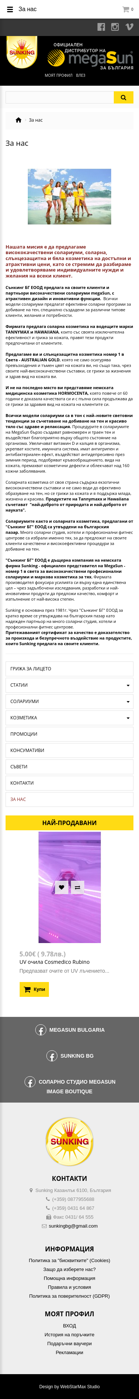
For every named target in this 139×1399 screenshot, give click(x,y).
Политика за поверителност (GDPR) (69, 1296)
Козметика (23, 718)
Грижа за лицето (30, 669)
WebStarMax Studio (80, 1386)
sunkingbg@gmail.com (73, 1226)
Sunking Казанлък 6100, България (73, 1190)
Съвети (18, 766)
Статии (19, 685)
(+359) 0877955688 (73, 1199)
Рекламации (69, 1352)
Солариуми (24, 701)
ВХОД (69, 1326)
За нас (18, 799)
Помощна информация (69, 1278)
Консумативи (27, 750)
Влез (80, 75)
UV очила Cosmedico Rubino (55, 961)
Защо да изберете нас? (69, 1269)
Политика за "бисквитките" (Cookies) (69, 1260)
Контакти (22, 783)
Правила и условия (69, 1287)
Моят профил (59, 75)
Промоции (23, 734)
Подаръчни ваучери (69, 1343)
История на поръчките (69, 1334)
